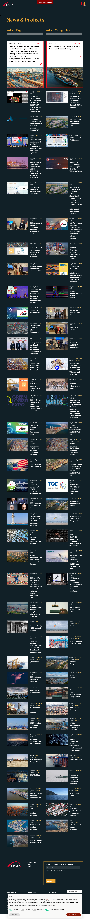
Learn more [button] (14, 914)
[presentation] (58, 875)
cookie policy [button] (54, 901)
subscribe (51, 881)
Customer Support (45, 3)
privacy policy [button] (49, 899)
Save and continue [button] (73, 914)
